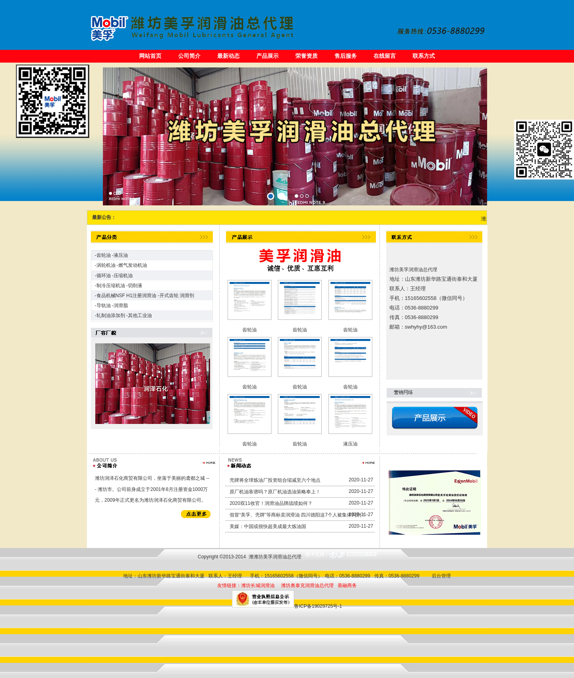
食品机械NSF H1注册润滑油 (126, 295)
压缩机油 (123, 275)
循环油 (103, 275)
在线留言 (384, 56)
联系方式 (424, 56)
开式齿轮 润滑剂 (176, 295)
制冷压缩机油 (110, 285)
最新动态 (228, 56)
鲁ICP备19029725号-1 (318, 606)
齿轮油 (103, 255)
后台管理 (440, 576)
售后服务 (345, 56)
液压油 (121, 255)
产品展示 (267, 56)
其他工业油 (140, 315)
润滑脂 (121, 305)
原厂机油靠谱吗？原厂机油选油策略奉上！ (275, 492)
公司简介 (189, 56)
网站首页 (150, 56)
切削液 (135, 285)
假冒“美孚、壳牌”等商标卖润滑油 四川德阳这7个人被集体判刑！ (298, 515)
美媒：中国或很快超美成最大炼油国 (268, 526)
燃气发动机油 (132, 265)
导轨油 (103, 305)
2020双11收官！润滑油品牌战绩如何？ (271, 503)
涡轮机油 (106, 265)
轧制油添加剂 (110, 315)
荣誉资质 (306, 56)
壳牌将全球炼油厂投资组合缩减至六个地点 (275, 480)
